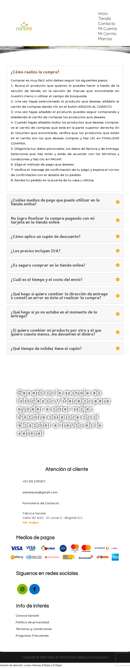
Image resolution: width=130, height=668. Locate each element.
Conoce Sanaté (27, 615)
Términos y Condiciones (34, 629)
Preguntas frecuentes (32, 635)
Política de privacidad (32, 622)
